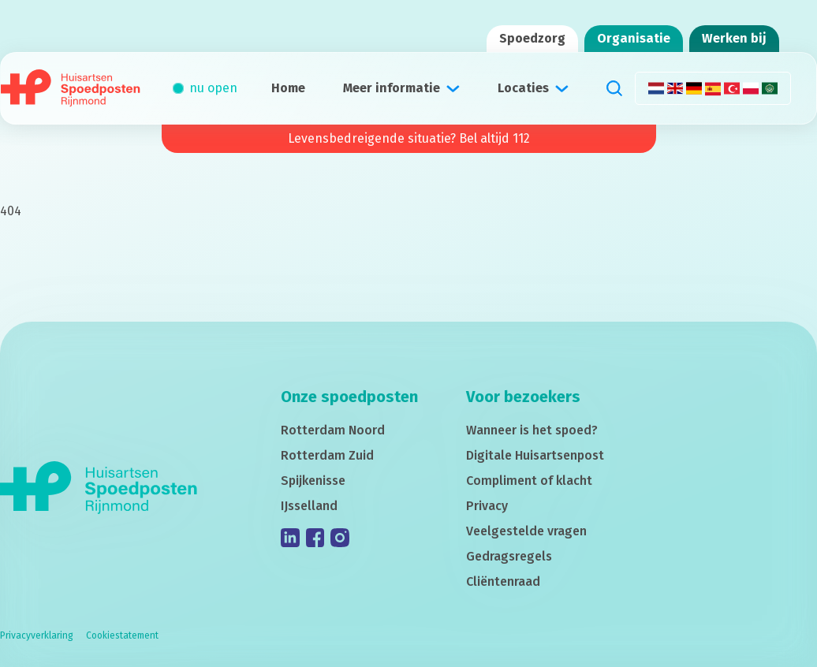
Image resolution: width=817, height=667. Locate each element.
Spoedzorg (532, 38)
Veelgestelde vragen (526, 531)
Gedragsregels (509, 556)
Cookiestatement (122, 635)
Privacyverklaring (36, 635)
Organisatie (633, 38)
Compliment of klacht (529, 480)
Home (288, 87)
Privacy (487, 505)
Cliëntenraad (503, 581)
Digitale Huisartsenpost (535, 455)
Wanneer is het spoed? (532, 430)
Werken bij (734, 38)
